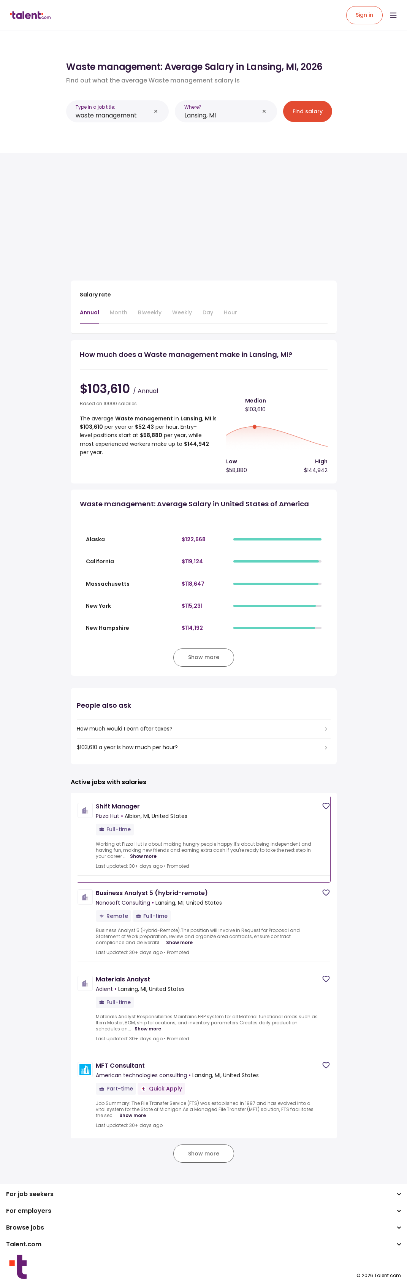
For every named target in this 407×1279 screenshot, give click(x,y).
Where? (192, 107)
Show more (143, 856)
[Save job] (326, 806)
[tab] (89, 316)
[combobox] (113, 115)
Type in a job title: (95, 107)
